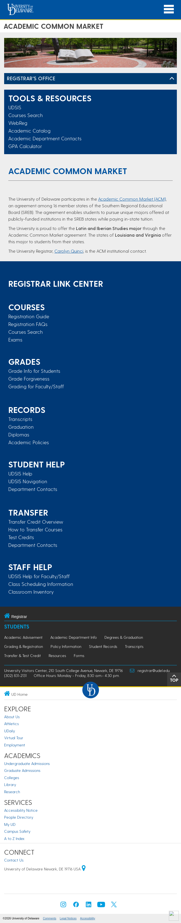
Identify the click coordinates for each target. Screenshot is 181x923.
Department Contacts (32, 489)
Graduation (21, 426)
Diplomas (18, 434)
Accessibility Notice (21, 810)
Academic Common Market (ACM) (132, 198)
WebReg (17, 123)
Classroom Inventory (31, 591)
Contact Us (13, 860)
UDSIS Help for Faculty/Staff (39, 576)
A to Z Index (14, 838)
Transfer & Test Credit (22, 655)
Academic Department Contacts (45, 138)
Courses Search (25, 115)
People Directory (18, 817)
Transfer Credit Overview (35, 521)
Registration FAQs (28, 324)
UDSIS (14, 107)
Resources (57, 655)
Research (12, 791)
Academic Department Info (73, 637)
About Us (12, 716)
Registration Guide (28, 316)
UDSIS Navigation (27, 481)
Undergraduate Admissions (27, 763)
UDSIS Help (20, 473)
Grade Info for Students (34, 370)
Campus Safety (17, 831)
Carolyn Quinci (68, 251)
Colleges (11, 777)
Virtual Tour (13, 737)
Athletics (11, 723)
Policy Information (66, 646)
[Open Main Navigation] (169, 9)
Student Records (103, 646)
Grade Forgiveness (28, 378)
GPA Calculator (25, 146)
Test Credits (21, 537)
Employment (14, 745)
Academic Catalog (29, 130)
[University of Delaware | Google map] (84, 869)
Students (16, 626)
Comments (49, 918)
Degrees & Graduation (123, 637)
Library (10, 784)
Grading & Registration (23, 646)
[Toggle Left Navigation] (171, 78)
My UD (9, 824)
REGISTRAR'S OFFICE (31, 78)
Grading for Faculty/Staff (36, 386)
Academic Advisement (23, 637)
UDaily (9, 730)
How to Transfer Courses (35, 529)
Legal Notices (68, 918)
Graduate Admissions (22, 770)
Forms (79, 655)
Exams (15, 339)
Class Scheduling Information (40, 583)
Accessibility (87, 918)
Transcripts (20, 419)
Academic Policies (28, 442)
